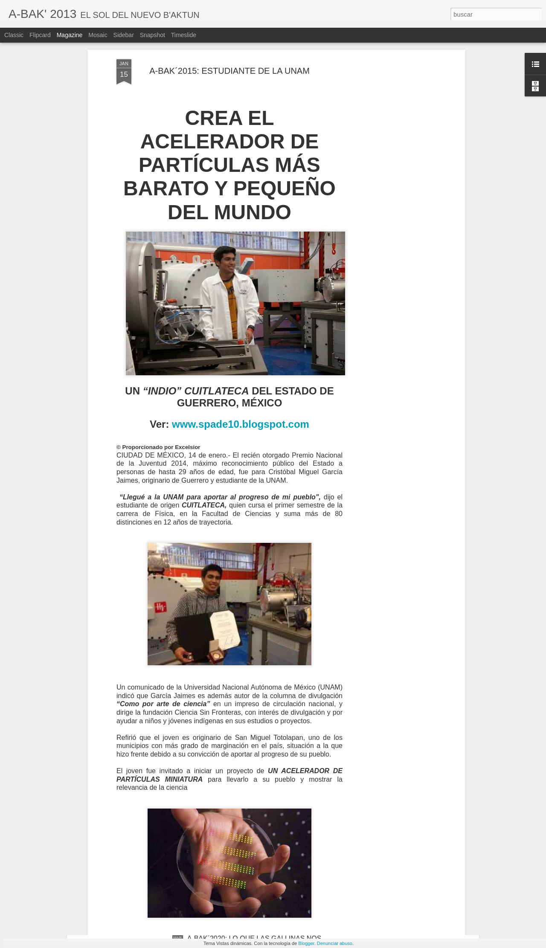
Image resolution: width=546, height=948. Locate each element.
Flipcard (40, 35)
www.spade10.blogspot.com (240, 351)
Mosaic (97, 35)
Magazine (70, 35)
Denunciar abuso (334, 943)
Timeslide (183, 35)
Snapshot (152, 35)
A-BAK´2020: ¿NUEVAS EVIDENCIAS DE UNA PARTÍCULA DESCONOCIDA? (259, 845)
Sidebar (123, 35)
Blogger (306, 943)
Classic (13, 35)
